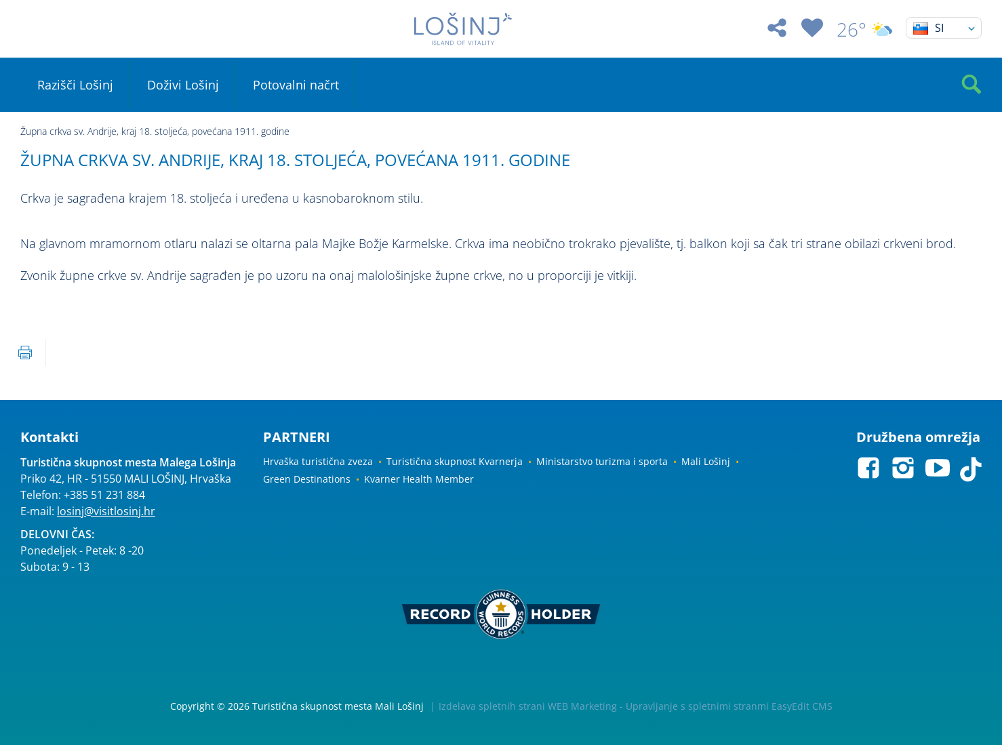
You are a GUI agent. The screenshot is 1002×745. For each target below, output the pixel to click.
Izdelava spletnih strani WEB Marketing (528, 706)
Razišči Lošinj (75, 85)
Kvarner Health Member (419, 478)
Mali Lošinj (705, 461)
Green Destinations (306, 478)
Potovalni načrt (296, 85)
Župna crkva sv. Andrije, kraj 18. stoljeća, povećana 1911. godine (154, 131)
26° (864, 29)
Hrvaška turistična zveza (318, 461)
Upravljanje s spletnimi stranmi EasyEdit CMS (729, 706)
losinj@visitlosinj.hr (106, 511)
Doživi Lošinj (183, 85)
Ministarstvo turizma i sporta (602, 461)
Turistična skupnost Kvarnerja (454, 461)
